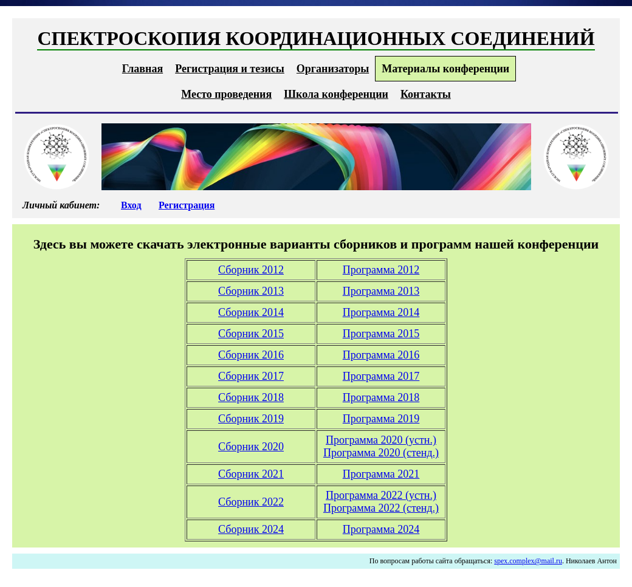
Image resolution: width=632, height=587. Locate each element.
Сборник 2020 (251, 447)
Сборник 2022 (251, 502)
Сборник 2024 (251, 529)
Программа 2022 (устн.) (381, 495)
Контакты (425, 94)
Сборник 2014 (251, 312)
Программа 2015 (381, 334)
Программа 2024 (381, 529)
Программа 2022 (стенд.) (381, 508)
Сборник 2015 (251, 334)
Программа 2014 (381, 312)
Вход (131, 205)
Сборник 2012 (251, 270)
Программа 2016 (381, 355)
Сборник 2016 (251, 355)
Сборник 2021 (251, 474)
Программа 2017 (381, 376)
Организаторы (333, 69)
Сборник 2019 (251, 419)
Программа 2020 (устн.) (381, 440)
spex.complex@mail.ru (528, 561)
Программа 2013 (381, 291)
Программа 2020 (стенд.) (381, 453)
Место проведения (226, 94)
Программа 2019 (381, 419)
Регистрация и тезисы (229, 69)
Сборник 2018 (251, 397)
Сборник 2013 (251, 291)
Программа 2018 (381, 397)
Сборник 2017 (251, 376)
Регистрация (187, 205)
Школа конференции (336, 94)
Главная (142, 69)
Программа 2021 (381, 474)
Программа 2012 (381, 270)
